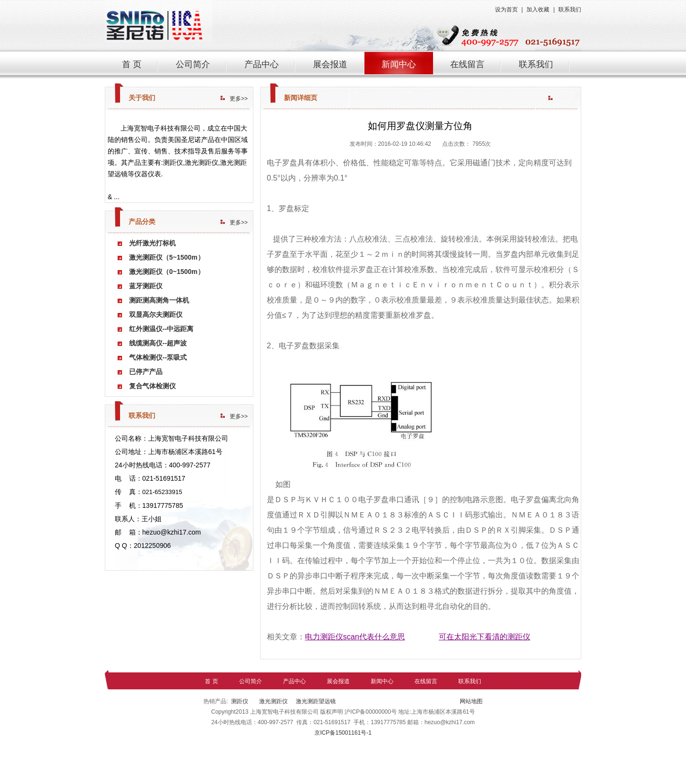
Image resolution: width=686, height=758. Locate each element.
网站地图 (470, 701)
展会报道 (330, 64)
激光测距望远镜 (316, 701)
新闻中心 (399, 64)
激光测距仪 (273, 701)
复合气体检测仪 (152, 386)
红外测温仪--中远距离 (161, 329)
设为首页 (506, 9)
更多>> (239, 98)
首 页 (131, 64)
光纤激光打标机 (152, 243)
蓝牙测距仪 (145, 286)
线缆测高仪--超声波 (158, 343)
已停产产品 (145, 371)
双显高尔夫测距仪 (155, 314)
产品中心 (261, 64)
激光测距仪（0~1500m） (166, 271)
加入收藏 (537, 9)
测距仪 (239, 701)
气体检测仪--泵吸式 (158, 357)
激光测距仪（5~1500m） (166, 257)
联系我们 (569, 9)
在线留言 (467, 64)
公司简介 (193, 64)
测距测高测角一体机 (159, 300)
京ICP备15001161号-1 (343, 732)
